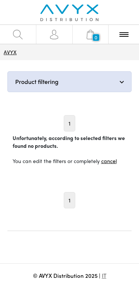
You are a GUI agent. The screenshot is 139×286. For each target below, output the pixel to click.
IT (104, 276)
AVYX (10, 52)
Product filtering (37, 81)
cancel (109, 161)
